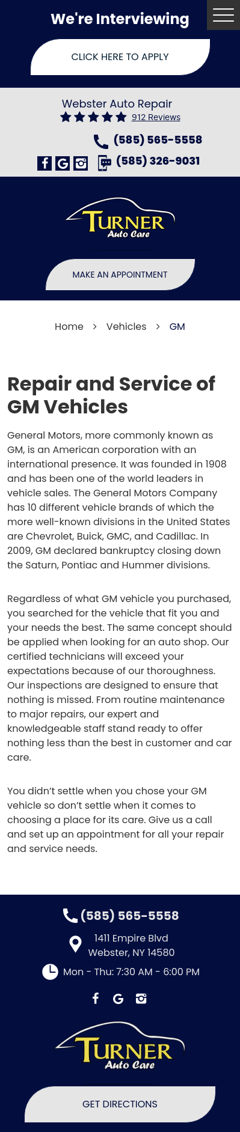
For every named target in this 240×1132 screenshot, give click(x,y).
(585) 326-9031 (158, 162)
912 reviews (156, 117)
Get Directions (120, 1104)
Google (62, 163)
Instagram (80, 163)
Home (69, 326)
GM (177, 326)
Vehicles (126, 326)
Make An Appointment (120, 275)
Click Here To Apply (120, 57)
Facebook (44, 163)
